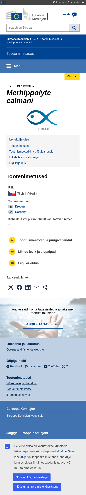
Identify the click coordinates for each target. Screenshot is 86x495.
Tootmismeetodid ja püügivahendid (31, 151)
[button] (10, 287)
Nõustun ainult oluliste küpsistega (37, 486)
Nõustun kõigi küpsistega (32, 477)
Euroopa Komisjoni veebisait (24, 415)
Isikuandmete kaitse (19, 389)
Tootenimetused (49, 39)
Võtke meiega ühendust (21, 383)
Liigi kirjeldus (17, 163)
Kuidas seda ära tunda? (68, 2)
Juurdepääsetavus (18, 394)
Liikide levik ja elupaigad (24, 157)
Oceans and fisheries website (25, 349)
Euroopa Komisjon (17, 39)
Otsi (74, 27)
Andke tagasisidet (43, 324)
